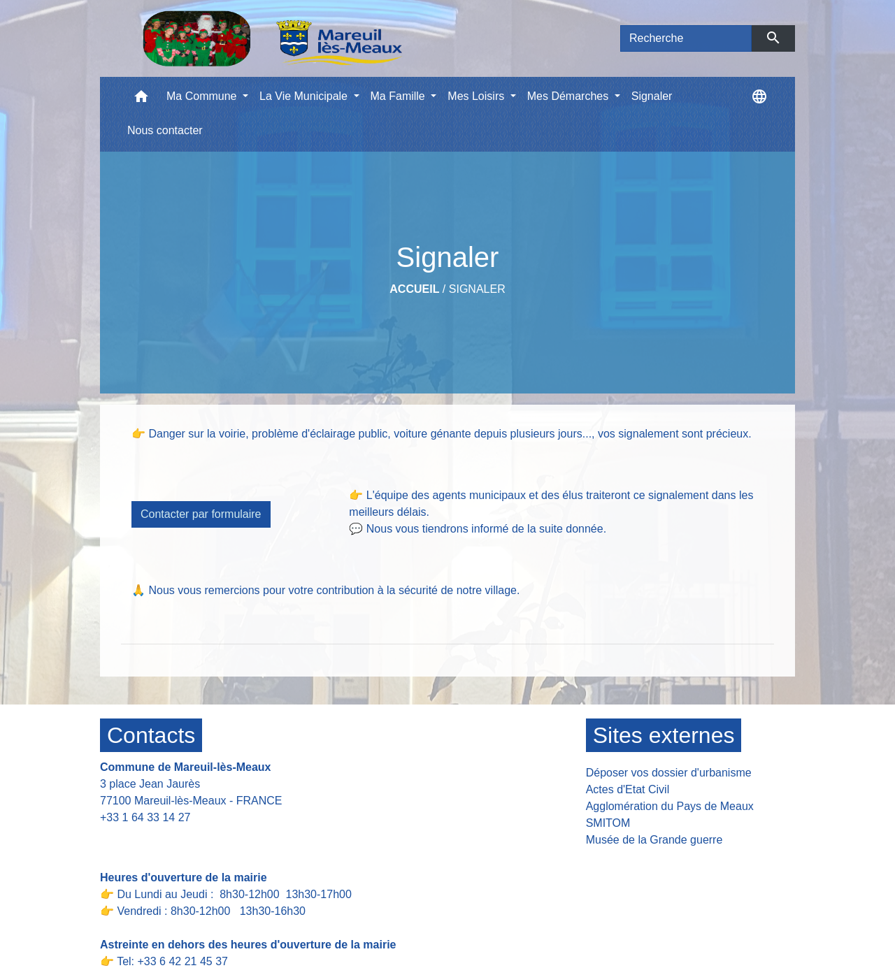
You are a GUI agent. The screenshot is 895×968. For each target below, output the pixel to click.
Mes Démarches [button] (569, 96)
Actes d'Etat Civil (628, 789)
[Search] (686, 38)
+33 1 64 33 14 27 (145, 817)
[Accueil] (272, 38)
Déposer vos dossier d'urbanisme (669, 773)
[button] (141, 99)
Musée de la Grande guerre (654, 840)
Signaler (477, 289)
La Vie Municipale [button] (304, 96)
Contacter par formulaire (201, 514)
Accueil (414, 289)
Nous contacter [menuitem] (165, 130)
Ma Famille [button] (400, 96)
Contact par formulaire (164, 839)
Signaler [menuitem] (652, 96)
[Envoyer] (774, 38)
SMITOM (608, 823)
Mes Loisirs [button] (477, 96)
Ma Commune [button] (203, 96)
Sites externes (664, 735)
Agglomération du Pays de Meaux (670, 806)
